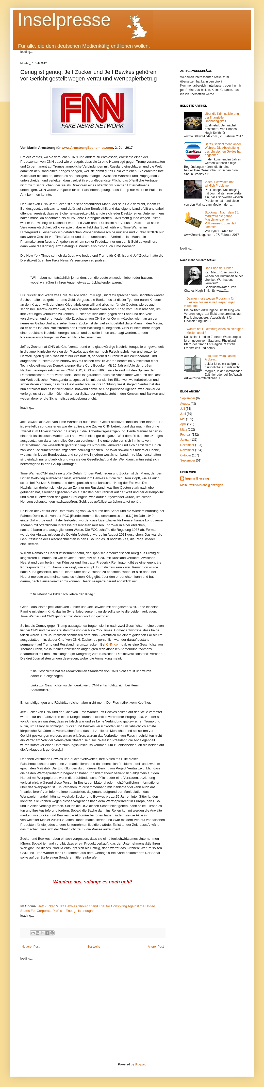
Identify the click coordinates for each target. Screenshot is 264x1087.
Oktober (185, 455)
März (183, 429)
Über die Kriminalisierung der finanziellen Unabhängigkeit (222, 117)
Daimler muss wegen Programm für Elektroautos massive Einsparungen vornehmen (209, 302)
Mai (182, 419)
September (187, 398)
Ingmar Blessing (197, 478)
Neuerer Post (31, 946)
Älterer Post (156, 946)
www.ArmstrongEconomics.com (87, 148)
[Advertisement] (190, 1011)
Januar (185, 439)
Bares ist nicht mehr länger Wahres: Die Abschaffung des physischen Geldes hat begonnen (223, 149)
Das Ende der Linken (219, 268)
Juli (182, 408)
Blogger (140, 1064)
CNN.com (113, 644)
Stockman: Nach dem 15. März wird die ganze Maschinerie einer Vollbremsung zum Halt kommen (222, 220)
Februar (185, 434)
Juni (183, 414)
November (187, 450)
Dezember (187, 445)
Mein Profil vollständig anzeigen (201, 485)
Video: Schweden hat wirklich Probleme (219, 183)
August (185, 403)
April (183, 424)
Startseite (93, 946)
